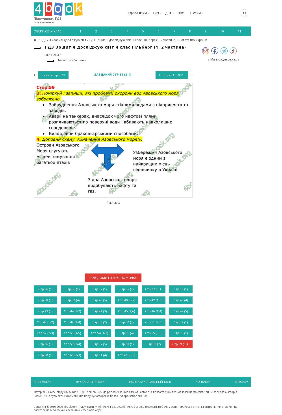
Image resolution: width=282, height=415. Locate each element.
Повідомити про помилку (113, 277)
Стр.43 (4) (181, 300)
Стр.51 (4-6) (153, 322)
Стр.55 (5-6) (153, 333)
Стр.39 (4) (72, 300)
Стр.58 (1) (126, 344)
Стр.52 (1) (181, 322)
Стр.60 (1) (45, 355)
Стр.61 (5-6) (126, 355)
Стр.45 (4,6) (126, 311)
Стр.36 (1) (45, 289)
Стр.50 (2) (100, 322)
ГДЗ (156, 13)
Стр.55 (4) (126, 333)
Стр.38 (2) (45, 300)
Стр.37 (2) (126, 289)
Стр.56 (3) (45, 344)
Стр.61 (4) (100, 355)
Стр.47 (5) (181, 311)
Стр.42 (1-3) (153, 300)
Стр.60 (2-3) (72, 355)
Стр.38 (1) (181, 289)
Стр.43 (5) (45, 311)
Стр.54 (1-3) (99, 333)
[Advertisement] (113, 235)
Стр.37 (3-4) (153, 289)
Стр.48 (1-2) (45, 322)
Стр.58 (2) (154, 344)
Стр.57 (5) (100, 344)
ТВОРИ (195, 13)
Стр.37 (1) (100, 289)
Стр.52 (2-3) (45, 333)
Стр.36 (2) (72, 289)
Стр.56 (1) (181, 333)
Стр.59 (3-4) (180, 344)
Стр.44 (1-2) (72, 311)
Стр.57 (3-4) (72, 344)
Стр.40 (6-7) (126, 300)
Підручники (136, 13)
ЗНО (181, 13)
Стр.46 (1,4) (153, 311)
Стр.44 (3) (100, 311)
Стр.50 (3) (126, 322)
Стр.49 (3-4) (72, 322)
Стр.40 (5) (100, 300)
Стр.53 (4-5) (72, 333)
